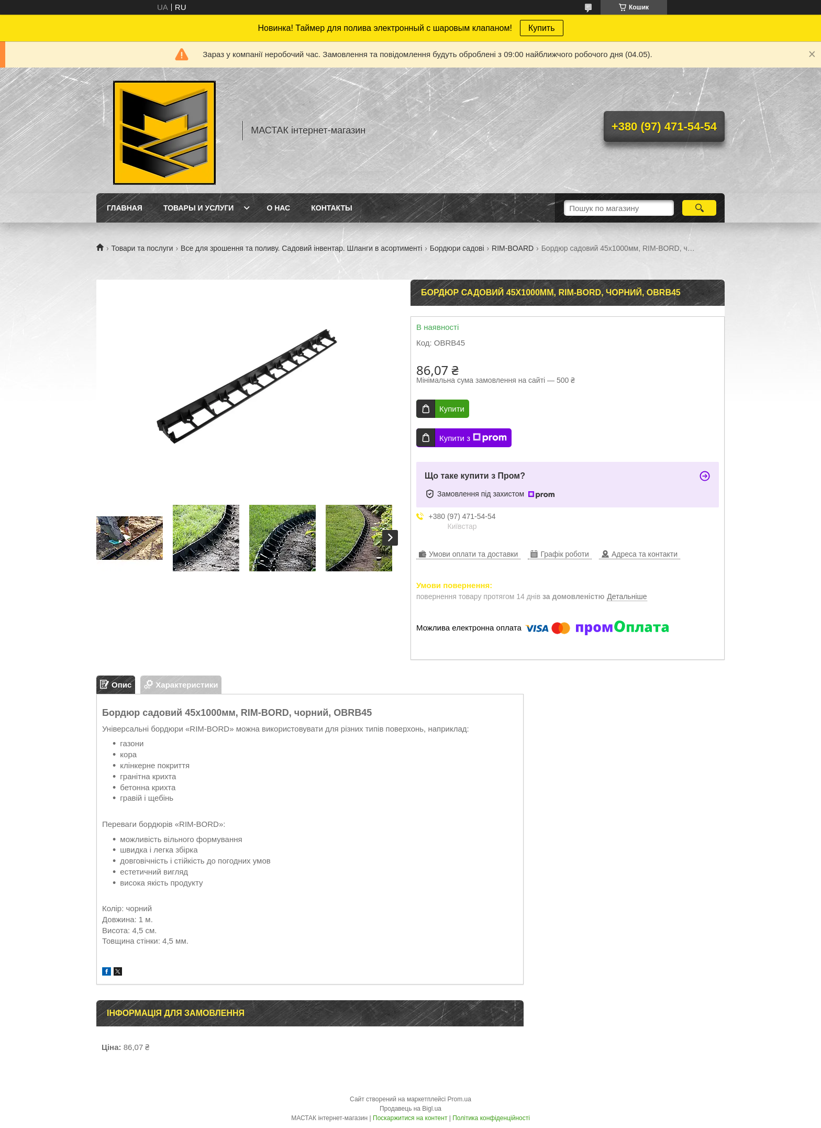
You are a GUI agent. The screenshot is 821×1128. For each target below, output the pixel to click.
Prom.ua (459, 1099)
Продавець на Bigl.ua (410, 1108)
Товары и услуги (198, 208)
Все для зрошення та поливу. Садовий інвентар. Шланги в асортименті (301, 248)
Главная (124, 208)
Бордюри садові (457, 248)
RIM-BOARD (513, 248)
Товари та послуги (142, 248)
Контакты (331, 208)
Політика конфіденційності (491, 1118)
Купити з (473, 438)
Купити (451, 408)
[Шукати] (699, 208)
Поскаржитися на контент (410, 1118)
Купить (541, 28)
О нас (278, 208)
